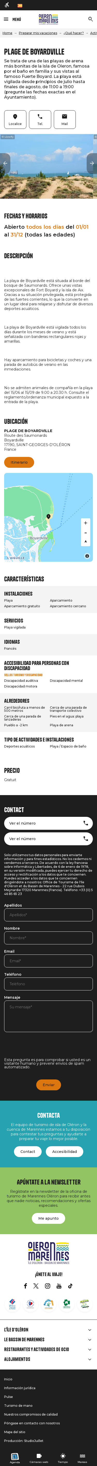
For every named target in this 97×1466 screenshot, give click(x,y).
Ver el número (22, 823)
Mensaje (12, 998)
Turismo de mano (18, 1406)
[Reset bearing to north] (85, 541)
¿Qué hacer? (74, 33)
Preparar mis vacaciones (38, 33)
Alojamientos (17, 1359)
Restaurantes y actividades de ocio (36, 1349)
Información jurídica (19, 1388)
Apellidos (13, 906)
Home (7, 33)
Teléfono (12, 975)
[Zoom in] (85, 523)
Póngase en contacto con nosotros (32, 1423)
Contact (27, 1151)
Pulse (8, 1397)
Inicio (8, 1379)
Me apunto (48, 1218)
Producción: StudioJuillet (23, 1441)
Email (9, 952)
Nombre (12, 929)
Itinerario (19, 462)
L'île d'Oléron (16, 1330)
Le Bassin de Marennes (24, 1339)
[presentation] (43, 1048)
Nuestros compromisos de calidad (31, 1414)
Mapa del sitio (14, 1432)
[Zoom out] (85, 532)
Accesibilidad (64, 1151)
